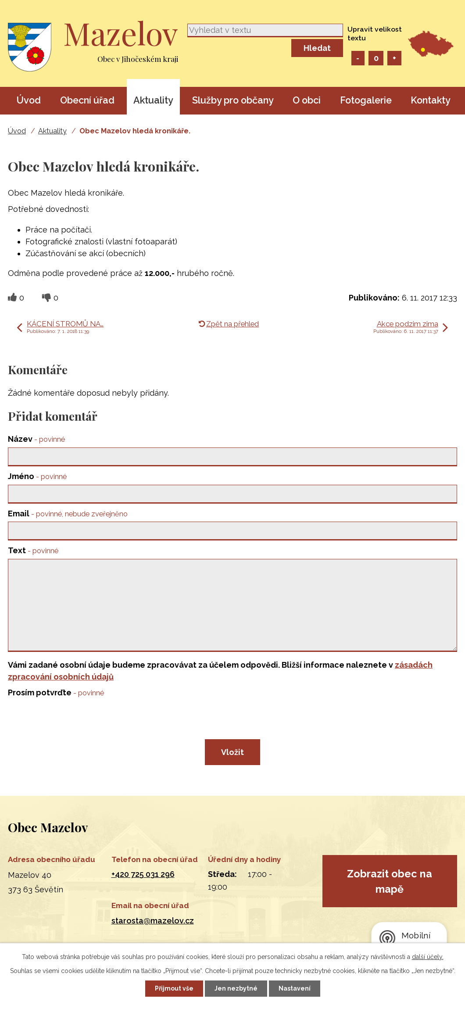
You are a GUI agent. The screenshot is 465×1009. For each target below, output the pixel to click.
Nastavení (295, 988)
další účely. (428, 956)
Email (68, 513)
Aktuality (153, 100)
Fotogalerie (366, 100)
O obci (307, 100)
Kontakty (431, 100)
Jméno (37, 476)
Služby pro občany (233, 100)
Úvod (28, 100)
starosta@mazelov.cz (152, 920)
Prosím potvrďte (56, 692)
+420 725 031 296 (143, 874)
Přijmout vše (174, 988)
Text (33, 550)
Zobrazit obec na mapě (389, 881)
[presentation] (74, 722)
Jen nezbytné (236, 988)
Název (36, 439)
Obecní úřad (87, 100)
